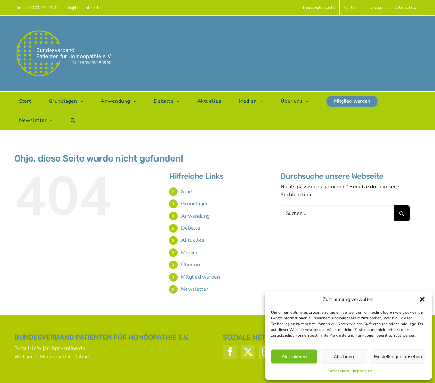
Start (187, 191)
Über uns (192, 264)
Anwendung (195, 215)
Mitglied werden (200, 277)
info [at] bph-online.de (58, 348)
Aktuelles (192, 240)
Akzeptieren (294, 356)
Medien (190, 252)
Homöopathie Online (64, 356)
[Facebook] (230, 352)
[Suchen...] (337, 213)
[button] (422, 299)
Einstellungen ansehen (398, 356)
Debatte (191, 228)
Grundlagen (195, 203)
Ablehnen (344, 356)
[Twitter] (248, 352)
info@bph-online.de (82, 7)
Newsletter (194, 289)
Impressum (362, 370)
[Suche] (402, 213)
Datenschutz (338, 370)
